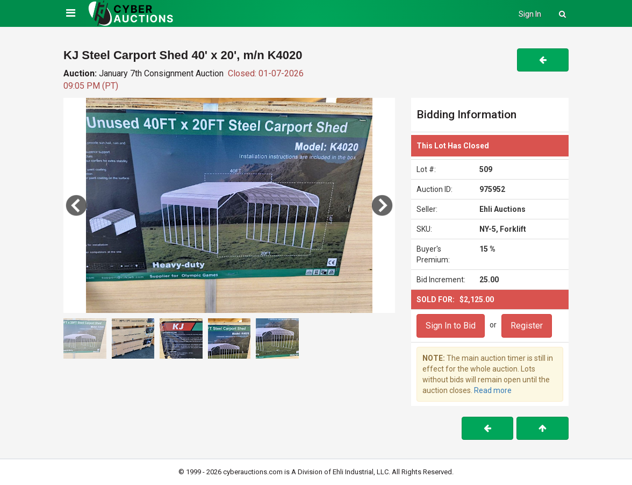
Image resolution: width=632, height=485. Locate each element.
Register (527, 325)
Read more (493, 390)
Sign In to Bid (451, 325)
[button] (382, 205)
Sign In (530, 14)
